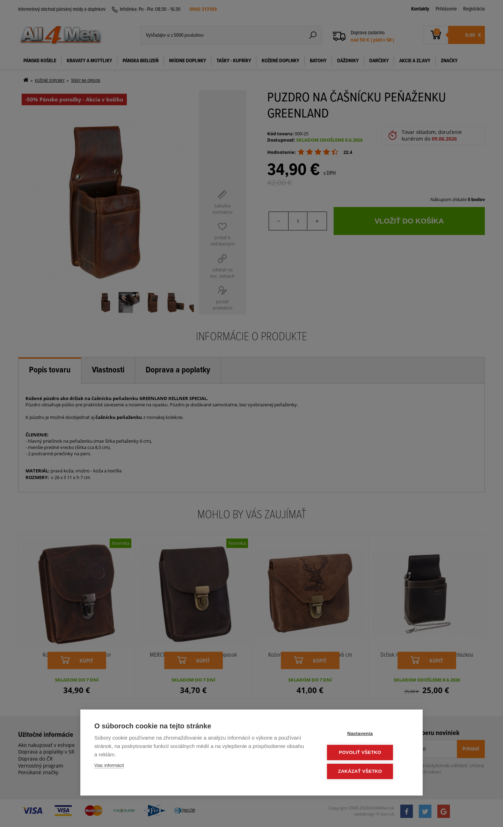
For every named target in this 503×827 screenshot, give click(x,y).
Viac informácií (109, 766)
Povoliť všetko (366, 753)
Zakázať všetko (367, 771)
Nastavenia (366, 734)
